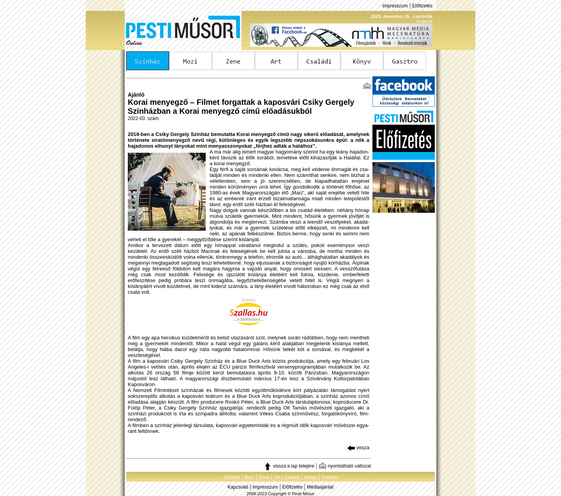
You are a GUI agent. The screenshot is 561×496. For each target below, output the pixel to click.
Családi (292, 477)
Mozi (249, 477)
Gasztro (329, 477)
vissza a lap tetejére (289, 466)
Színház (231, 477)
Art (277, 477)
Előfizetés (422, 6)
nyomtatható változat (345, 466)
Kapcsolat (238, 487)
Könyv (310, 477)
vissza (358, 447)
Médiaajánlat (320, 487)
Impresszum (395, 6)
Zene (264, 477)
